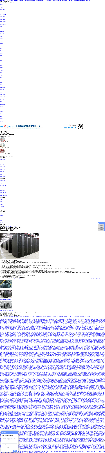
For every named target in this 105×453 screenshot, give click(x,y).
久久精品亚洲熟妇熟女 (57, 325)
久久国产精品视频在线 (32, 321)
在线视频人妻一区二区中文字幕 (85, 437)
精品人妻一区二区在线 (50, 333)
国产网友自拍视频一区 (72, 415)
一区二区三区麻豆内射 (77, 363)
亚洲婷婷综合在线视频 (60, 320)
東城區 (1, 82)
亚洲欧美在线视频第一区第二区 (94, 448)
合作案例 (10, 226)
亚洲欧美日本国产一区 (68, 360)
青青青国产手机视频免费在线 (83, 446)
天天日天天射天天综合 (52, 340)
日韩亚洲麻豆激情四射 (79, 321)
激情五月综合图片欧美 (50, 395)
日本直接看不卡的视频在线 (14, 412)
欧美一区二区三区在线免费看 (54, 349)
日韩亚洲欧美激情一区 (60, 399)
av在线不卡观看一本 (42, 405)
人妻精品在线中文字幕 (85, 392)
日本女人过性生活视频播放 (86, 318)
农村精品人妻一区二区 (76, 329)
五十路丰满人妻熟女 (66, 386)
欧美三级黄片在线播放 (4, 412)
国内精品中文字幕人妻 (50, 384)
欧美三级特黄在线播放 (39, 387)
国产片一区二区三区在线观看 (33, 339)
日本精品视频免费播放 (38, 439)
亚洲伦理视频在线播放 (62, 431)
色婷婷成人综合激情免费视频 (98, 426)
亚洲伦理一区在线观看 (16, 386)
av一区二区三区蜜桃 (46, 336)
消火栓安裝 (2, 99)
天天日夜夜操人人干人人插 (42, 351)
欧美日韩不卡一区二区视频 (15, 353)
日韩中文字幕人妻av (61, 406)
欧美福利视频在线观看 (7, 338)
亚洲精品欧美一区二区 (16, 339)
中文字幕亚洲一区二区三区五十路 (36, 380)
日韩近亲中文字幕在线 (13, 323)
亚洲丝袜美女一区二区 (31, 319)
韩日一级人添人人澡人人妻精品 (79, 427)
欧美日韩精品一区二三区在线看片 (28, 387)
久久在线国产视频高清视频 (83, 341)
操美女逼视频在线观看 (68, 376)
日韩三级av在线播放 (90, 394)
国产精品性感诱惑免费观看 (24, 330)
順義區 (1, 60)
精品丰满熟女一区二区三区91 (90, 353)
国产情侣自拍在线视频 (61, 421)
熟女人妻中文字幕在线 (92, 341)
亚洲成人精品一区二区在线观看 (8, 329)
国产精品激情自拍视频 (53, 394)
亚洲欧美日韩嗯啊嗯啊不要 (60, 396)
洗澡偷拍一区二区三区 (6, 330)
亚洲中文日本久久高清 (89, 412)
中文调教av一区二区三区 (83, 418)
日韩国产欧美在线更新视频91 (49, 332)
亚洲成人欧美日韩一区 (21, 346)
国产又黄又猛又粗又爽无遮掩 (33, 413)
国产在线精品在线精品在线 (63, 394)
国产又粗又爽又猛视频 (73, 341)
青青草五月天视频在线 (29, 326)
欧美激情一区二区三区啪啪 (72, 424)
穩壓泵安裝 (2, 92)
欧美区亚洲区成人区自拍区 (42, 320)
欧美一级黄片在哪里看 (16, 354)
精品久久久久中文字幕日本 (50, 396)
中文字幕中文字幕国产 (81, 352)
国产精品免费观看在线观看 (96, 393)
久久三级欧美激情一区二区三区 (90, 411)
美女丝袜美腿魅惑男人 (95, 419)
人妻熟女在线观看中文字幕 (98, 332)
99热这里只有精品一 (61, 354)
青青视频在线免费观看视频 (35, 349)
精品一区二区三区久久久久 (22, 359)
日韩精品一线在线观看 (97, 363)
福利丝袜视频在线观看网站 (57, 326)
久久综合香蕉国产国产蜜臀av (44, 413)
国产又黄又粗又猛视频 (93, 420)
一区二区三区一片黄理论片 (41, 398)
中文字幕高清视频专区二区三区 (35, 334)
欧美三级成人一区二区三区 (32, 343)
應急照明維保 (2, 19)
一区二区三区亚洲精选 (58, 433)
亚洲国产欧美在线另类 (14, 318)
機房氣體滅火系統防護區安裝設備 (97, 278)
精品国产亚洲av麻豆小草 (5, 342)
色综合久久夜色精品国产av (59, 385)
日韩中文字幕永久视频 (28, 328)
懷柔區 (1, 53)
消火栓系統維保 (3, 14)
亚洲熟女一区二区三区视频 (79, 414)
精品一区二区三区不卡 (22, 332)
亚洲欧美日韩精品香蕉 (15, 330)
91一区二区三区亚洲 (54, 447)
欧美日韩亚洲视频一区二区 (73, 451)
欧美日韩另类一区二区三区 (17, 396)
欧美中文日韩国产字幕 (98, 334)
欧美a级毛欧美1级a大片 (6, 404)
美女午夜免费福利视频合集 (40, 395)
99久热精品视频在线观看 (73, 367)
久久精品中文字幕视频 (25, 415)
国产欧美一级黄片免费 (97, 321)
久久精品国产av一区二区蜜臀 (79, 378)
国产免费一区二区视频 (25, 342)
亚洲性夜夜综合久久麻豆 (8, 387)
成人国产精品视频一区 (90, 406)
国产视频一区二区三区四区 (91, 352)
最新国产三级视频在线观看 (81, 391)
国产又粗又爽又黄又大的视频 (51, 406)
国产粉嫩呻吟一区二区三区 (31, 367)
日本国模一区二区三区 (46, 447)
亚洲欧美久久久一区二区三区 (49, 376)
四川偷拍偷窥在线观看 (82, 362)
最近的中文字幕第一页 (51, 365)
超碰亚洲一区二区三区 (8, 354)
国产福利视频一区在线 (10, 417)
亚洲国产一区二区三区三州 (77, 433)
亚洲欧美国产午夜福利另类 (24, 407)
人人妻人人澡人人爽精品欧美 (56, 418)
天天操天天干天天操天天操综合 (25, 404)
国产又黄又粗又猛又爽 (66, 420)
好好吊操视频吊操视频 (32, 325)
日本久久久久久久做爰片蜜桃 (72, 322)
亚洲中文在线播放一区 (69, 422)
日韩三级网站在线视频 (37, 326)
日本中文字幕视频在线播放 (55, 336)
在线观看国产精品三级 (84, 360)
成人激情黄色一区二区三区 (23, 452)
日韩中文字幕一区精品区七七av (32, 418)
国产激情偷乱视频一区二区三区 (51, 323)
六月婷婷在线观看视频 (11, 422)
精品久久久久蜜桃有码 (87, 376)
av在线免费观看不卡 (59, 332)
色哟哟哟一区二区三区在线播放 (41, 437)
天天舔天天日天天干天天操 (73, 351)
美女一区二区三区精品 (21, 323)
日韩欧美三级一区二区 (55, 380)
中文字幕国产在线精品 (12, 335)
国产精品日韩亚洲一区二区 (51, 322)
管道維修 (1, 38)
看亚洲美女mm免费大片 (59, 328)
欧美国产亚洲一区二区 (49, 338)
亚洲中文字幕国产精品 (29, 347)
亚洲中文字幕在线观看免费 (74, 407)
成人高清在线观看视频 (81, 323)
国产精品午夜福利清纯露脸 (84, 367)
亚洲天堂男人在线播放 (65, 327)
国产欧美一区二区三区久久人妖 (60, 371)
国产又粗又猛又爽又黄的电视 (34, 340)
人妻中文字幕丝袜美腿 (45, 388)
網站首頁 (1, 4)
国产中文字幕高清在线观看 (37, 409)
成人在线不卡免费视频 (62, 355)
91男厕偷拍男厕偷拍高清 (97, 408)
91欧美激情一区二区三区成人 (30, 365)
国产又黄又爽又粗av (92, 360)
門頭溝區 (1, 70)
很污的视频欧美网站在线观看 (6, 327)
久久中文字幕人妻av (41, 338)
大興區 (1, 55)
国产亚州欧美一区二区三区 (40, 323)
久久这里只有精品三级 (93, 319)
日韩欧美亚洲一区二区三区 (61, 402)
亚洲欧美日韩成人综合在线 (30, 417)
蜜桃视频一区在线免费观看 (80, 345)
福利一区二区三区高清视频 (79, 439)
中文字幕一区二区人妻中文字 (65, 437)
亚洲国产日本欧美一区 (40, 432)
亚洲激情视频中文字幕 (17, 380)
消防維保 (1, 111)
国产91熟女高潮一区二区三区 (56, 373)
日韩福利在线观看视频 (22, 432)
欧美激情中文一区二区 (6, 373)
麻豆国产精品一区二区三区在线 (53, 318)
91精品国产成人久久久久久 (92, 356)
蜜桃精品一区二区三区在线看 (51, 421)
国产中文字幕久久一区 (11, 333)
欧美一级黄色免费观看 (25, 354)
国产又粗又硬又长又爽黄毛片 (96, 346)
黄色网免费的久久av (77, 395)
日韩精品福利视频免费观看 (50, 335)
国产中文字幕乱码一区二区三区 (61, 405)
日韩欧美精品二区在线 (86, 369)
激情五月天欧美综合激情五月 (89, 414)
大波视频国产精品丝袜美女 (86, 365)
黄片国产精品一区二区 (18, 341)
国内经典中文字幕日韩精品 (47, 326)
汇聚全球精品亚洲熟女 (35, 411)
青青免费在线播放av (10, 366)
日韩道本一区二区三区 (80, 412)
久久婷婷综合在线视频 (79, 401)
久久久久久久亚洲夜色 (15, 325)
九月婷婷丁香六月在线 (6, 320)
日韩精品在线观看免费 (20, 322)
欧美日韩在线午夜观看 (35, 356)
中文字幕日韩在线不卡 (52, 356)
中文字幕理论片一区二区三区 (75, 318)
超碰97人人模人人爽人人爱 (53, 353)
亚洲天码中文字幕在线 (65, 336)
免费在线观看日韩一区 (53, 355)
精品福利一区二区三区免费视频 (9, 385)
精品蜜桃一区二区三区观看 (23, 433)
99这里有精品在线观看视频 (19, 447)
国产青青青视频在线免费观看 (42, 343)
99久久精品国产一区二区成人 (91, 389)
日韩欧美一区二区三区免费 (41, 362)
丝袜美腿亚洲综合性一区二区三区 (62, 398)
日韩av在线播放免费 (24, 339)
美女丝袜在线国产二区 (47, 378)
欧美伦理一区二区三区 (53, 401)
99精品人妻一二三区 (87, 382)
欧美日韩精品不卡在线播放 (53, 391)
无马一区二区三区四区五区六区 (92, 417)
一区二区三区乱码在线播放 (87, 343)
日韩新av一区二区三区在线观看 (80, 328)
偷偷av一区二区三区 (59, 347)
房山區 (1, 65)
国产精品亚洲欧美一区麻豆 (81, 358)
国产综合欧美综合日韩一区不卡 (28, 341)
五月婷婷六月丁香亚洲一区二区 (29, 381)
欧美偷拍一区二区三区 (68, 359)
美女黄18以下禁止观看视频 (90, 398)
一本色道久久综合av (24, 355)
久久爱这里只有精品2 (67, 332)
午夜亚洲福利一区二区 (8, 372)
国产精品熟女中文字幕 (71, 434)
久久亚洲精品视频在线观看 (53, 343)
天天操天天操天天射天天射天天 (91, 323)
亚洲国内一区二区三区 (51, 369)
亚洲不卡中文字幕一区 (29, 322)
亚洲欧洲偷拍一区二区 (85, 319)
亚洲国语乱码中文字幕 (42, 414)
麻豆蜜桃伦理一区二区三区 (79, 354)
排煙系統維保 (2, 16)
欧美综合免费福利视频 (90, 424)
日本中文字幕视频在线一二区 (22, 414)
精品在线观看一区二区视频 (62, 358)
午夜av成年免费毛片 (40, 325)
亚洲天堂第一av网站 (48, 345)
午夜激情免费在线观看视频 (80, 334)
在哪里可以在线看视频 (83, 325)
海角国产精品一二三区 (89, 439)
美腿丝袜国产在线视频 (76, 365)
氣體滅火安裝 (2, 87)
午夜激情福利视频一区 (92, 325)
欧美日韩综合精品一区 (75, 325)
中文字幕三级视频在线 (52, 351)
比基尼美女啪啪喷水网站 (84, 374)
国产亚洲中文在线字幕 (54, 438)
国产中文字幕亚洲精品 (45, 349)
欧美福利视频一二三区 (60, 412)
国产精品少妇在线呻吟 (97, 340)
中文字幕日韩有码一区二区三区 (52, 415)
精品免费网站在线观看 (12, 399)
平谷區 (1, 50)
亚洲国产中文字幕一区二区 (36, 431)
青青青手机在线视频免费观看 (62, 417)
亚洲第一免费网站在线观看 (5, 353)
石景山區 (1, 67)
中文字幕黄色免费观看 (96, 437)
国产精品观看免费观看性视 (100, 354)
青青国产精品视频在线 (65, 341)
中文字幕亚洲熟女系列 (41, 425)
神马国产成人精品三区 (43, 407)
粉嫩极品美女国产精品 (31, 332)
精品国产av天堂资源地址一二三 (72, 371)
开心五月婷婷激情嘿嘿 (71, 391)
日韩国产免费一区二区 (27, 327)
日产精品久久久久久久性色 (64, 318)
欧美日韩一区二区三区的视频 (10, 346)
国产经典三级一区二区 (28, 447)
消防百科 (1, 118)
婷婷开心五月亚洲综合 (17, 336)
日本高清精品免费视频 (73, 349)
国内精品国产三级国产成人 (22, 343)
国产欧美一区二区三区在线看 (95, 327)
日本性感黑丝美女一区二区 (45, 392)
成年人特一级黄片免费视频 (10, 345)
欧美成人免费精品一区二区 (33, 355)
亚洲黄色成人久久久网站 (98, 413)
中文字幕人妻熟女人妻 (99, 349)
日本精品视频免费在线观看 (99, 440)
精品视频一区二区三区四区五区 (42, 417)
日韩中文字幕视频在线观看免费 (34, 401)
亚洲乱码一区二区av (84, 333)
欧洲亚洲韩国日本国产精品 (49, 385)
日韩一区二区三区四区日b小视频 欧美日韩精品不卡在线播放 (73, 379)
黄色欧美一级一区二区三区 (89, 361)
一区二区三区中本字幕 (47, 387)
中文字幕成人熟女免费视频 (96, 369)
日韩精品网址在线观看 (67, 326)
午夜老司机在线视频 (3, 429)
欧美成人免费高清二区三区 (29, 379)
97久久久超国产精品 (7, 361)
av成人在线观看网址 (92, 429)
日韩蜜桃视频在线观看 (60, 368)
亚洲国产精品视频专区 (40, 332)
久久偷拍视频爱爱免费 (43, 339)
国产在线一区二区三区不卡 (61, 321)
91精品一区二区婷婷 (59, 414)
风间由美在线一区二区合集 (83, 336)
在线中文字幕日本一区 (85, 409)
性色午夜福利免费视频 (15, 401)
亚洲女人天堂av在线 (51, 424)
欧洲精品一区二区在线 (67, 347)
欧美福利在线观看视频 (7, 411)
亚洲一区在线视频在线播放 (68, 378)
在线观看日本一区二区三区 (55, 327)
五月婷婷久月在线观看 (23, 318)
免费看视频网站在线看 (93, 333)
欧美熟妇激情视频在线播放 (32, 451)
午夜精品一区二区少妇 (44, 404)
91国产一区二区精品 (62, 334)
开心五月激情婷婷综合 (79, 355)
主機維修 (1, 41)
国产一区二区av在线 (68, 338)
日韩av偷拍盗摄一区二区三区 (10, 322)
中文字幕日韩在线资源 (47, 409)
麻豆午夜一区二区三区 (91, 362)
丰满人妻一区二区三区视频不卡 (63, 372)
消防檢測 (1, 109)
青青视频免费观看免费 (85, 329)
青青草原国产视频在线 (24, 338)
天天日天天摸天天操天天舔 (96, 318)
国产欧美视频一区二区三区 (76, 400)
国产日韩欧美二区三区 (15, 340)
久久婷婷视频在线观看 (15, 373)
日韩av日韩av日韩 (76, 360)
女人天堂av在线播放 (16, 372)
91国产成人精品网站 (72, 394)
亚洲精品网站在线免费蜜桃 (89, 330)
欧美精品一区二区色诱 (54, 334)
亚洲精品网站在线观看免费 (76, 426)
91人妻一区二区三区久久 (19, 328)
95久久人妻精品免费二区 (50, 347)
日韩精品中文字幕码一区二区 (29, 385)
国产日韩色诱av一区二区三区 (8, 382)
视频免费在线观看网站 (6, 407)
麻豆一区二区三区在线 (8, 424)
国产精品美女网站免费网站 (26, 356)
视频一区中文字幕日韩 (42, 369)
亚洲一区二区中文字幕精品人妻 (19, 406)
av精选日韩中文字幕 (15, 363)
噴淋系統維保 (2, 183)
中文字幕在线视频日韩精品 (68, 346)
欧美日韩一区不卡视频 (28, 422)
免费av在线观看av (23, 386)
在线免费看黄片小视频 (45, 334)
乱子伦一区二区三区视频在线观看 (24, 394)
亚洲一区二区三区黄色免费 (90, 368)
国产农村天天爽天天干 (43, 342)
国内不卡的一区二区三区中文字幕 (85, 419)
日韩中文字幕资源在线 (41, 384)
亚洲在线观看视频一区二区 (13, 429)
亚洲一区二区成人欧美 (84, 387)
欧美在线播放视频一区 (81, 444)
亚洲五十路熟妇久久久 (85, 338)
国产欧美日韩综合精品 (22, 348)
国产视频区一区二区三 (62, 391)
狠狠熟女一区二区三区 (12, 343)
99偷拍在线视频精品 (20, 427)
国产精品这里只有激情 (15, 320)
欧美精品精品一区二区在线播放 (38, 329)
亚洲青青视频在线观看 (58, 382)
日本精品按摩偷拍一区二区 (13, 452)
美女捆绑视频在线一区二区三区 (65, 400)
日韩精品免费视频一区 (99, 330)
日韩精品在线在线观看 (31, 352)
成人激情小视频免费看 (38, 379)
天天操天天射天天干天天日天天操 (79, 359)
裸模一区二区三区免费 (88, 321)
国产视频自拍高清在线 (46, 327)
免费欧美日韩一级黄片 (13, 352)
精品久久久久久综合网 (99, 339)
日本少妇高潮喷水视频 (24, 424)
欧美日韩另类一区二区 (91, 342)
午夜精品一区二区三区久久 (8, 336)
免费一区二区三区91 (36, 372)
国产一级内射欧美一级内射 (86, 388)
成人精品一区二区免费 (22, 402)
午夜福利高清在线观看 (71, 330)
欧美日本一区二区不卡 (87, 346)
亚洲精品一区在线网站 (70, 408)
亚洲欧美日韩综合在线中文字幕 (64, 447)
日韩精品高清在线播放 (82, 440)
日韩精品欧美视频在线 (20, 422)
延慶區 (1, 48)
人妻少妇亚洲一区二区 (34, 354)
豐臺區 (1, 72)
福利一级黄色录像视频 (25, 353)
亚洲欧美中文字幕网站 (52, 399)
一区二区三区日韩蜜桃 (68, 368)
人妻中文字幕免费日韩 (23, 325)
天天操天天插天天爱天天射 (13, 332)
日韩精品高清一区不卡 (38, 336)
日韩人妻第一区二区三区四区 (55, 392)
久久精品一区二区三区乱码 (75, 445)
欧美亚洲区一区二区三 (23, 373)
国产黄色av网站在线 (58, 384)
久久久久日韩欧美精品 (15, 368)
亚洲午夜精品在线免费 (100, 362)
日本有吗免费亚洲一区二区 (14, 398)
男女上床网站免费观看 (13, 393)
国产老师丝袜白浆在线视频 (70, 411)
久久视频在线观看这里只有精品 (30, 335)
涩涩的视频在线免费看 (21, 450)
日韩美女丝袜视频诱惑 (39, 341)
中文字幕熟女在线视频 (72, 339)
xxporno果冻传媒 (35, 408)
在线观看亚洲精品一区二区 (7, 396)
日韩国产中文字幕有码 (61, 375)
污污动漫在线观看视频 (73, 446)
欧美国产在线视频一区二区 (42, 318)
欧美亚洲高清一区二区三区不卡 (50, 352)
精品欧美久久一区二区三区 (62, 401)
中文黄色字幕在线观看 (55, 444)
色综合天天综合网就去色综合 (42, 451)
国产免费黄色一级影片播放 (67, 373)
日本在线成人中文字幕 (39, 378)
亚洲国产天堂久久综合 (11, 409)
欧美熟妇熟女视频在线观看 (9, 328)
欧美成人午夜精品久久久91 (41, 365)
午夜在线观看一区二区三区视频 (84, 351)
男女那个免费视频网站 (51, 320)
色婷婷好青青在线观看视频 (20, 365)
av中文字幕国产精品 (44, 372)
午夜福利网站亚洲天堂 (5, 415)
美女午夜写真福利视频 (56, 341)
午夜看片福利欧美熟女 (70, 334)
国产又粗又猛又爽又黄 (59, 389)
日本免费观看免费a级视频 (43, 361)
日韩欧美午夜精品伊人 (96, 388)
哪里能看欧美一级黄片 (73, 336)
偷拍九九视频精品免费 (80, 431)
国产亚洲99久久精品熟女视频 (79, 389)
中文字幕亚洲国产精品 (51, 348)
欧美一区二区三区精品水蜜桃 (21, 333)
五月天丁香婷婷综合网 (52, 339)
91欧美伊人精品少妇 (53, 375)
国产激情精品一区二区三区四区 (77, 361)
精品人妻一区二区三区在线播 (62, 339)
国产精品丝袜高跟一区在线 (91, 372)
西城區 (1, 79)
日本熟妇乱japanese (69, 421)
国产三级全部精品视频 (12, 359)
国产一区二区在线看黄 (65, 450)
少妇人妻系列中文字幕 (99, 398)
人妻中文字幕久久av (52, 321)
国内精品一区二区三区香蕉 (20, 439)
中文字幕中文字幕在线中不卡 (58, 345)
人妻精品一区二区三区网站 (54, 404)
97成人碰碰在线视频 (3, 343)
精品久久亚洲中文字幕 (78, 399)
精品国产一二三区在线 (77, 320)
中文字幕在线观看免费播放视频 (81, 342)
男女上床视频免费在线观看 (27, 408)
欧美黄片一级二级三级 (32, 320)
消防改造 (1, 113)
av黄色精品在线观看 (14, 367)
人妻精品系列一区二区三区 (76, 366)
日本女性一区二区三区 (20, 345)
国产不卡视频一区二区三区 (28, 396)
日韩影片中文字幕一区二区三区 (31, 427)
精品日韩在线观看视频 (23, 320)
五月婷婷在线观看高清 (69, 354)
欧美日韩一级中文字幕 (71, 428)
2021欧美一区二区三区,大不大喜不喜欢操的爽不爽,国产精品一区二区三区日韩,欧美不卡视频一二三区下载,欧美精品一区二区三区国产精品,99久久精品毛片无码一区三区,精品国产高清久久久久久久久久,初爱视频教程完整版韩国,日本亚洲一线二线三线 (45, 0)
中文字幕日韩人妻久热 (25, 369)
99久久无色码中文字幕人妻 (77, 369)
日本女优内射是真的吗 (80, 330)
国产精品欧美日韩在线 (85, 400)
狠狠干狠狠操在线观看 (67, 329)
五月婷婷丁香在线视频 (48, 319)
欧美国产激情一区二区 (21, 347)
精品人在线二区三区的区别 (33, 405)
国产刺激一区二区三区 (88, 347)
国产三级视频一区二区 (12, 319)
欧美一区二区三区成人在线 (44, 355)
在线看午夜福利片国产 (24, 421)
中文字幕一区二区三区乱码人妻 (51, 429)
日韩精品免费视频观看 (40, 345)
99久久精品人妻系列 (61, 323)
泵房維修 (1, 36)
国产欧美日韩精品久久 (9, 341)
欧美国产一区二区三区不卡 (36, 327)
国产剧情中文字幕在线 (45, 375)
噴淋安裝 (1, 101)
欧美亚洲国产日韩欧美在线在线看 (61, 362)
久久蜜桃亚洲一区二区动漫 (46, 363)
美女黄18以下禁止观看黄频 (34, 407)
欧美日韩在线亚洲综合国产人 (84, 335)
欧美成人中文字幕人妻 (76, 332)
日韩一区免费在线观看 (53, 354)
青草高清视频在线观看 (20, 374)
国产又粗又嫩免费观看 (54, 426)
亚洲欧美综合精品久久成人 (88, 432)
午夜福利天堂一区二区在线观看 (75, 327)
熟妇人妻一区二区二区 (76, 338)
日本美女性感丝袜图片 (28, 438)
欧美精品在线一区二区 (99, 359)
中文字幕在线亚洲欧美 (48, 329)
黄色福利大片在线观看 (71, 348)
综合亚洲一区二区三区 (63, 404)
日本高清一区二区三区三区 (24, 368)
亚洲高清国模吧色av (52, 361)
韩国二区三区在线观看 (74, 419)
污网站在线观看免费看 (61, 408)
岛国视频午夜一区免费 (76, 333)
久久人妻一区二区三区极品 (98, 348)
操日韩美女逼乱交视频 (68, 393)
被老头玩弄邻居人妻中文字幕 (41, 348)
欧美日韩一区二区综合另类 (59, 338)
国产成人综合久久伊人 (93, 326)
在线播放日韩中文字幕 (26, 388)
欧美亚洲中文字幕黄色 (43, 391)
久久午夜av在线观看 (75, 326)
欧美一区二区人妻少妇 (94, 366)
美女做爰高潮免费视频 (64, 444)
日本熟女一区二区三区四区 (92, 328)
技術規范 (1, 116)
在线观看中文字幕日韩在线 (13, 351)
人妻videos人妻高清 (22, 367)
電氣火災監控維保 (3, 24)
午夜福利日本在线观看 (90, 349)
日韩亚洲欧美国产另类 (66, 325)
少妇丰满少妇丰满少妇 (49, 382)
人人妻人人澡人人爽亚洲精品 (20, 366)
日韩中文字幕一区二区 (40, 381)
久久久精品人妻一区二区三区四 (14, 355)
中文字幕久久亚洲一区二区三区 (61, 348)
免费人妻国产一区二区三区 (58, 319)
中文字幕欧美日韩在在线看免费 (63, 429)
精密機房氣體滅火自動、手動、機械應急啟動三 (13, 278)
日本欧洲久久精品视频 (83, 381)
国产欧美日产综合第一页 (62, 330)
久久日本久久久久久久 (68, 320)
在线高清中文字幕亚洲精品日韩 (71, 323)
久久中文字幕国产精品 (12, 347)
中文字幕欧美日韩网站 (85, 373)
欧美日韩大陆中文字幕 (86, 399)
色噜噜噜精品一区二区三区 (31, 382)
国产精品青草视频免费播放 (80, 406)
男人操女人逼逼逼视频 (100, 368)
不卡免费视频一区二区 (26, 375)
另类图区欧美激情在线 (35, 391)
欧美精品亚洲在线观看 (12, 405)
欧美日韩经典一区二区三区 (17, 361)
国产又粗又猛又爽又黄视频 (22, 418)
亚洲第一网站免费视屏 (14, 402)
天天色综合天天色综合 (92, 381)
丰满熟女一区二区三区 (52, 372)
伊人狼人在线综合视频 (79, 382)
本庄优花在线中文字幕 (6, 325)
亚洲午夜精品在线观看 (51, 398)
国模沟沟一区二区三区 (85, 327)
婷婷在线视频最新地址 (5, 334)
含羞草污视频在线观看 (24, 340)
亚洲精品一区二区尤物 (63, 415)
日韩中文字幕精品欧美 (63, 353)
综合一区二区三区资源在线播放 (45, 435)
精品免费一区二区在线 (99, 358)
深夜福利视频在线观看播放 (43, 330)
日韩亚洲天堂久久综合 (12, 360)
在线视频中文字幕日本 (8, 420)
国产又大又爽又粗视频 (41, 333)
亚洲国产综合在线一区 (28, 409)
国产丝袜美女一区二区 (12, 414)
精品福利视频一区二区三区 (21, 451)
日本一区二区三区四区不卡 (81, 394)
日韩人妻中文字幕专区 (41, 406)
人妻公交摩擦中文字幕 (48, 381)
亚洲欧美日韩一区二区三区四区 (76, 343)
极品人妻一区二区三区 (67, 319)
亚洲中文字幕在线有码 (39, 366)
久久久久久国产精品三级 (90, 358)
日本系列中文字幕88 (6, 358)
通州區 (1, 62)
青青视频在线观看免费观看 (75, 386)
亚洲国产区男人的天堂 (28, 389)
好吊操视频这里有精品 (60, 360)
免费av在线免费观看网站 (54, 388)
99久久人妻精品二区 (6, 367)
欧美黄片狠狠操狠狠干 (69, 399)
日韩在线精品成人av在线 (50, 405)
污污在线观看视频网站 (80, 411)
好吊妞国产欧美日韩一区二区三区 (83, 438)
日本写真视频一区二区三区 (24, 334)
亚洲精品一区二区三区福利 (99, 394)
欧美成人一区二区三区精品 (14, 392)
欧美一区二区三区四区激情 (97, 401)
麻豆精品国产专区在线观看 (5, 318)
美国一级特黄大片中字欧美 (58, 329)
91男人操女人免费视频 (88, 340)
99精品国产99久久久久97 (77, 393)
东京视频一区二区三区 (51, 402)
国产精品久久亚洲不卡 (6, 368)
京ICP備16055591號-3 (32, 312)
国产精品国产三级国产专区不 (67, 363)
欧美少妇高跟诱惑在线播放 (6, 339)
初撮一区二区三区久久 (14, 376)
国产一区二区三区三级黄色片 (96, 365)
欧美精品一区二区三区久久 (9, 378)
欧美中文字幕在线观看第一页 (60, 335)
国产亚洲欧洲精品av (100, 391)
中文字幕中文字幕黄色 (90, 359)
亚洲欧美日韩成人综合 (97, 378)
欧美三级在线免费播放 (93, 367)
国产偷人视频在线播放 (53, 330)
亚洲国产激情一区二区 (31, 348)
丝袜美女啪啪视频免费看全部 (7, 406)
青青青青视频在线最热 (66, 374)
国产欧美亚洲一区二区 (78, 384)
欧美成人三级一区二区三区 (34, 419)
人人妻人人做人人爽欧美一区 (48, 371)
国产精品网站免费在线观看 (16, 342)
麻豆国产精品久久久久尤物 (52, 367)
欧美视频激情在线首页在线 (53, 448)
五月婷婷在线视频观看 (86, 395)
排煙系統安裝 (2, 96)
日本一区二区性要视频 (95, 399)
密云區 (1, 45)
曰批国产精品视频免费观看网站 (72, 375)
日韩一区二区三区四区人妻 (66, 441)
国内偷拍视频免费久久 (5, 376)
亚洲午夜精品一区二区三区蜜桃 (42, 321)
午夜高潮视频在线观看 (50, 346)
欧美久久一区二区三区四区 (29, 374)
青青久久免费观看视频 (61, 340)
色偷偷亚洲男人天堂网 (38, 371)
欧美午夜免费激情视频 (67, 365)
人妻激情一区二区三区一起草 (36, 441)
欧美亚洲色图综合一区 (13, 321)
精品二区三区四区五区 (52, 411)
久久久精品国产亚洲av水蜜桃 (22, 360)
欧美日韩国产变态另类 (78, 346)
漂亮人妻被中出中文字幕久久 (68, 439)
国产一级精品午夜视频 (33, 358)
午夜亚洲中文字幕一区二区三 (6, 380)
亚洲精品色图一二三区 (100, 352)
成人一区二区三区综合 (40, 319)
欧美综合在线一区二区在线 (50, 360)
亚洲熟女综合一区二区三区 (62, 356)
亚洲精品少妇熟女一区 (71, 431)
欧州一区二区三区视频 (98, 415)
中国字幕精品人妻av (101, 435)
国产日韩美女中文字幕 (93, 329)
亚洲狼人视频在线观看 (28, 329)
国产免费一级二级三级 (98, 432)
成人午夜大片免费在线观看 (8, 388)
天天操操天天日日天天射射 (43, 354)
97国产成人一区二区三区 (83, 326)
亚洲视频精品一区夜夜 (37, 447)
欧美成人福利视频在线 (82, 375)
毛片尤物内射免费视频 (31, 402)
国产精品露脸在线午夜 (80, 348)
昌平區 (1, 58)
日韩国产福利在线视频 (51, 368)
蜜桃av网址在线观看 (55, 400)
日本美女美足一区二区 (42, 368)
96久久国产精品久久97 (37, 438)
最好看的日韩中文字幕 (40, 335)
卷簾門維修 (2, 31)
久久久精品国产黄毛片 (59, 346)
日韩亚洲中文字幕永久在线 (20, 371)
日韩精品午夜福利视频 (50, 362)
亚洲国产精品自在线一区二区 (86, 426)
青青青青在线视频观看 (7, 375)
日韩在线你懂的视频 (7, 408)
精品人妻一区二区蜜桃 (30, 323)
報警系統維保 (2, 9)
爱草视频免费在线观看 (29, 439)
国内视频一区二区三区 (70, 413)
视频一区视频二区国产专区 (22, 321)
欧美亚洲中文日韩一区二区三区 (26, 372)
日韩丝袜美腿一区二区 (100, 342)
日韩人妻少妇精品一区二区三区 (85, 407)
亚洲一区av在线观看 (34, 415)
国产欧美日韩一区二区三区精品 (6, 363)
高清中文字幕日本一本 (43, 411)
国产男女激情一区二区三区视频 (86, 332)
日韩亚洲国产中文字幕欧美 (91, 425)
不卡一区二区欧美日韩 (90, 444)
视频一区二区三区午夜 (4, 323)
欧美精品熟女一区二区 (69, 395)
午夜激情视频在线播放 (49, 374)
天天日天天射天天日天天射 (51, 358)
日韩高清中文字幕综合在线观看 (39, 322)
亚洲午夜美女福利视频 (71, 321)
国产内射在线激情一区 (17, 387)
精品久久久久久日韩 (100, 396)
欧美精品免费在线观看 (94, 422)
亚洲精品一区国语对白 (82, 322)
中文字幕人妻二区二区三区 (30, 440)
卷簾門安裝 (2, 89)
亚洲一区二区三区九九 (40, 433)
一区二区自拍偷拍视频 (98, 361)
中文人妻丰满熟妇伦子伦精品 (87, 363)
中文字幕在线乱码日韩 (5, 428)
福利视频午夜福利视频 (4, 392)
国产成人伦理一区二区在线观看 (44, 418)
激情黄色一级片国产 (100, 322)
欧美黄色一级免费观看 (47, 379)
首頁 (6, 226)
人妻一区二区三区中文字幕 (17, 411)
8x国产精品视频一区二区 (67, 433)
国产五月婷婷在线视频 (62, 440)
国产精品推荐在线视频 (14, 334)
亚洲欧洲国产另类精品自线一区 (62, 351)
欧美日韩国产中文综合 (10, 381)
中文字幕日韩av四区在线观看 (8, 326)
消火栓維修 (2, 33)
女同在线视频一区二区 (93, 386)
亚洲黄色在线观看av (48, 432)
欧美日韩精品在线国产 (51, 342)
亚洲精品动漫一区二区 (75, 374)
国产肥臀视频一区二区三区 (41, 367)
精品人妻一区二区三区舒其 (10, 374)
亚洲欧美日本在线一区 (45, 431)
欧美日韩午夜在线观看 (49, 386)
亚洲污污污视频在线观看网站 (95, 392)
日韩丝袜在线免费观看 (26, 361)
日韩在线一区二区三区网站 (36, 388)
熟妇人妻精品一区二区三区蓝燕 (49, 328)
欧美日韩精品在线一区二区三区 (11, 413)
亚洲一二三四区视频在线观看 (87, 320)
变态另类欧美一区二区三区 (38, 328)
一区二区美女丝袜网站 (26, 411)
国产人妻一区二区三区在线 (19, 326)
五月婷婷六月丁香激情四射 (36, 420)
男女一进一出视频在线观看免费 (28, 336)
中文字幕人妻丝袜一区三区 (90, 339)
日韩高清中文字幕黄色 (47, 400)
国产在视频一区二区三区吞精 (34, 424)
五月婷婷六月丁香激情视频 (17, 327)
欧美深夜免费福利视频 (4, 395)
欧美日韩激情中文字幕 (76, 319)
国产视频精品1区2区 (97, 345)
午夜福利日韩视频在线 (82, 372)
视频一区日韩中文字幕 (49, 325)
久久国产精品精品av (20, 335)
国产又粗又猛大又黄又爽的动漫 (13, 349)
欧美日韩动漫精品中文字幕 (40, 374)
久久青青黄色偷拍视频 (66, 418)
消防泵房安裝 (2, 94)
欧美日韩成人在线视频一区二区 (96, 351)
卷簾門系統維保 (3, 21)
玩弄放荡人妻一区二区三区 (77, 441)
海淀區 (1, 77)
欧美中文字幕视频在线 (30, 366)
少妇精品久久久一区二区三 (91, 322)
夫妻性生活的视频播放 (93, 373)
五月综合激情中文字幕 (41, 360)
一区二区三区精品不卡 (24, 384)
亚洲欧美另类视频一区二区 (51, 428)
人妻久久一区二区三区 (22, 352)
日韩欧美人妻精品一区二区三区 (78, 347)
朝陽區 (1, 75)
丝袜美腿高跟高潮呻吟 (4, 398)
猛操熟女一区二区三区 (33, 338)
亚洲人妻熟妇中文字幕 (94, 335)
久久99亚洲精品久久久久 (50, 425)
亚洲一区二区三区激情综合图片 (79, 368)
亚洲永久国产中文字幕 (44, 340)
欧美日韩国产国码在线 (40, 385)
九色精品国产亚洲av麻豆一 (61, 322)
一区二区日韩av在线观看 (32, 318)
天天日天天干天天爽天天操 (99, 447)
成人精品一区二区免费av (70, 340)
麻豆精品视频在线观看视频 (98, 347)
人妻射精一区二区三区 (47, 341)
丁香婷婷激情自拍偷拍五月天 (24, 349)
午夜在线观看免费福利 (71, 356)
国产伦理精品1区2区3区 (37, 422)
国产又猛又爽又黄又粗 (86, 422)
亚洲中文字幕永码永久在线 (98, 320)
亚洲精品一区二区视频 (33, 353)
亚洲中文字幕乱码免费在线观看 (92, 371)
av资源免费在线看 (59, 361)
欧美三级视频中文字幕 (10, 379)
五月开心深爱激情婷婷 (16, 356)
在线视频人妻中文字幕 (81, 424)
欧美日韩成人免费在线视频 (29, 378)
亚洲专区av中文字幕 (14, 407)
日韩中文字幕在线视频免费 (64, 388)
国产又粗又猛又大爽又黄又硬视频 (47, 393)
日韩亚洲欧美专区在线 (10, 400)
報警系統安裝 (2, 104)
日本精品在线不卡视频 (71, 353)
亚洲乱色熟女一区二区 (19, 400)
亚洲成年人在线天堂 (34, 361)
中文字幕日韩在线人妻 (65, 387)
